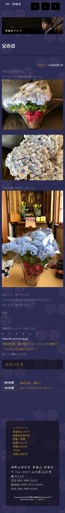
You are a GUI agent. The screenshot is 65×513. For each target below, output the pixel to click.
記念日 (42, 65)
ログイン (41, 499)
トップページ (20, 427)
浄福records (20, 446)
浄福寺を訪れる (21, 435)
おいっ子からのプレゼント (36, 388)
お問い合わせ (20, 454)
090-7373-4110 (32, 484)
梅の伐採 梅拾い (30, 383)
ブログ (16, 450)
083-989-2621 (27, 480)
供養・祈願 (19, 439)
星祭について (20, 442)
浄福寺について (21, 431)
